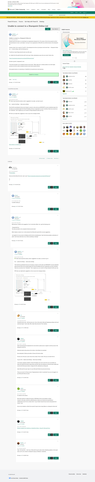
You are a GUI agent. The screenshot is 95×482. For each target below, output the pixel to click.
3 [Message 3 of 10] (15, 240)
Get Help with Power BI (31, 21)
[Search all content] (72, 15)
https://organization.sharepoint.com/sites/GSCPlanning (39, 176)
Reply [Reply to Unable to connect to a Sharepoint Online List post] (56, 82)
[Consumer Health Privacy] (23, 478)
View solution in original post (15, 144)
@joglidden (12, 172)
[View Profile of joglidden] (14, 34)
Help (80, 12)
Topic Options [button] (55, 29)
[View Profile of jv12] (21, 315)
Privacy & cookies (72, 473)
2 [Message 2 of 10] (12, 184)
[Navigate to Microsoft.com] (11, 9)
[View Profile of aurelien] (21, 388)
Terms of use (78, 473)
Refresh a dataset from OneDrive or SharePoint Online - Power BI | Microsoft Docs (33, 428)
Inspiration (33, 9)
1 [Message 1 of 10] (12, 82)
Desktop (42, 21)
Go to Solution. (35, 74)
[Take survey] (67, 55)
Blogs (49, 9)
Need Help (14, 79)
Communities (43, 9)
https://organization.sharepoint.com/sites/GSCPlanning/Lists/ (21, 58)
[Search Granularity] (53, 15)
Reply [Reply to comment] (56, 151)
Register (72, 12)
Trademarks (84, 473)
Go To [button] (84, 12)
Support (58, 9)
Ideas (38, 9)
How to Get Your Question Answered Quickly (72, 66)
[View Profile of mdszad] (16, 195)
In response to (13, 96)
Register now (85, 17)
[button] (47, 29)
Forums (28, 9)
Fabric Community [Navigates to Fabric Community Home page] (20, 9)
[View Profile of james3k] (21, 442)
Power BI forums (12, 21)
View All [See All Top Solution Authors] (65, 93)
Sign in (76, 12)
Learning (53, 9)
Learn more (10, 5)
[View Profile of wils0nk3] (22, 338)
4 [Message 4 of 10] (12, 148)
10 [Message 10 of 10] (15, 206)
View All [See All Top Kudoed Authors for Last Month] (65, 119)
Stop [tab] (76, 58)
